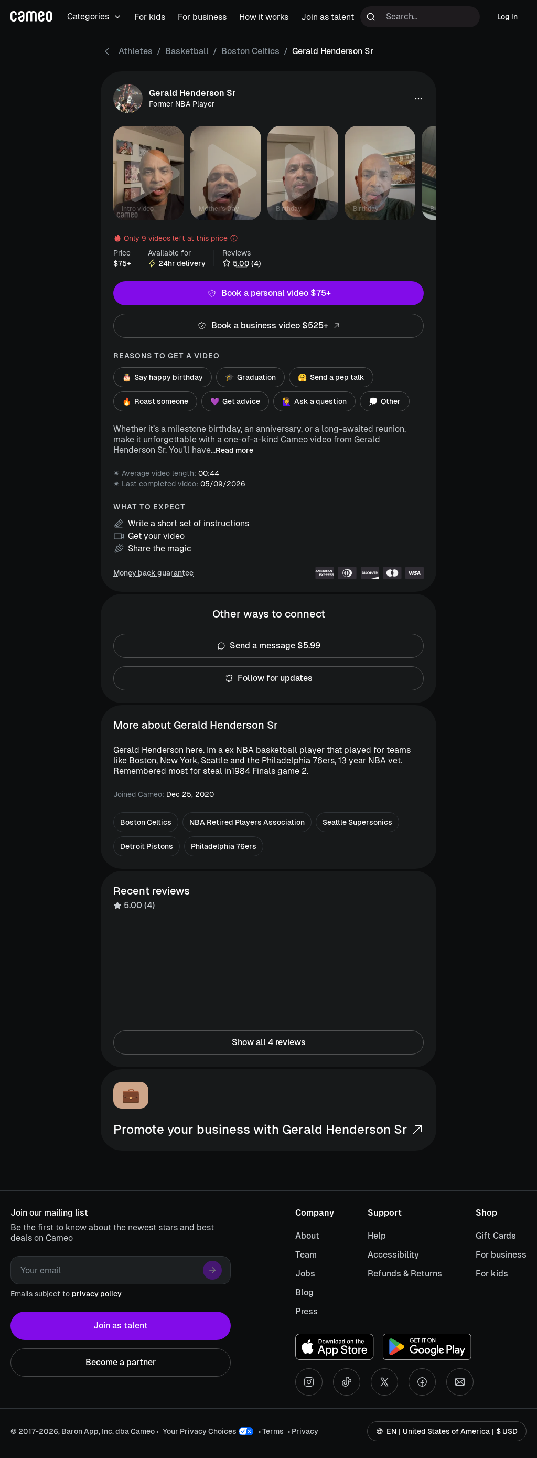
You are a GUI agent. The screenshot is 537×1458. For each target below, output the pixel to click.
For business (501, 1255)
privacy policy (97, 1294)
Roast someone (155, 401)
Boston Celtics (250, 51)
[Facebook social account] (422, 1382)
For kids (492, 1274)
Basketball (187, 51)
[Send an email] (460, 1382)
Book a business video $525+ (268, 325)
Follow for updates (268, 678)
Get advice (235, 401)
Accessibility (393, 1255)
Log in (507, 16)
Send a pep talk (331, 377)
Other (384, 401)
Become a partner (120, 1362)
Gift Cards (496, 1236)
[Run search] (370, 16)
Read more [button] (234, 450)
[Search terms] (420, 16)
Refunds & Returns (405, 1274)
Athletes (136, 51)
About (307, 1236)
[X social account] (384, 1382)
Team (306, 1255)
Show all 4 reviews (268, 1042)
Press (306, 1311)
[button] (418, 98)
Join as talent (120, 1325)
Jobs (305, 1274)
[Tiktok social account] (346, 1382)
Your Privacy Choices (200, 1431)
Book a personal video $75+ (268, 293)
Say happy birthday (162, 377)
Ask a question (314, 401)
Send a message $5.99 (268, 645)
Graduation (250, 377)
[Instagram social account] (309, 1382)
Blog (304, 1292)
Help (377, 1236)
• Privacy (303, 1431)
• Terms (271, 1431)
